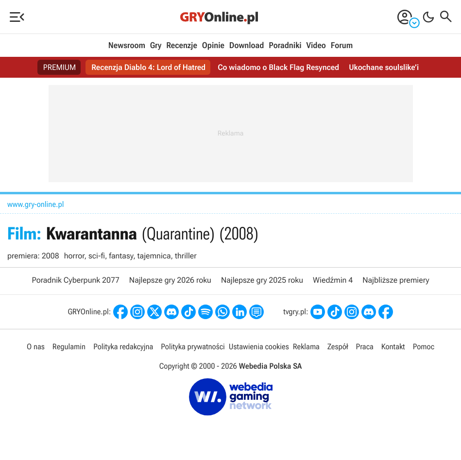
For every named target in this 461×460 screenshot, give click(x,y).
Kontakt (393, 346)
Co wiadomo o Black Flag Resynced (278, 67)
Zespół (337, 346)
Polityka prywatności (193, 346)
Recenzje (181, 46)
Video (315, 46)
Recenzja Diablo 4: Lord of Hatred (148, 67)
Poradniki (285, 46)
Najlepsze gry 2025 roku (262, 280)
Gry (156, 46)
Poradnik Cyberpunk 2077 (75, 280)
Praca (365, 346)
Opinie (213, 46)
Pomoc (423, 346)
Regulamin (68, 346)
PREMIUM (59, 67)
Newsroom (126, 46)
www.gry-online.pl (35, 204)
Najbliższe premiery (395, 280)
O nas (36, 346)
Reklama (306, 346)
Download (246, 46)
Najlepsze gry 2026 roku (170, 280)
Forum (342, 46)
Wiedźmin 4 (333, 280)
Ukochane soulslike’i (384, 67)
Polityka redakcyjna (123, 346)
